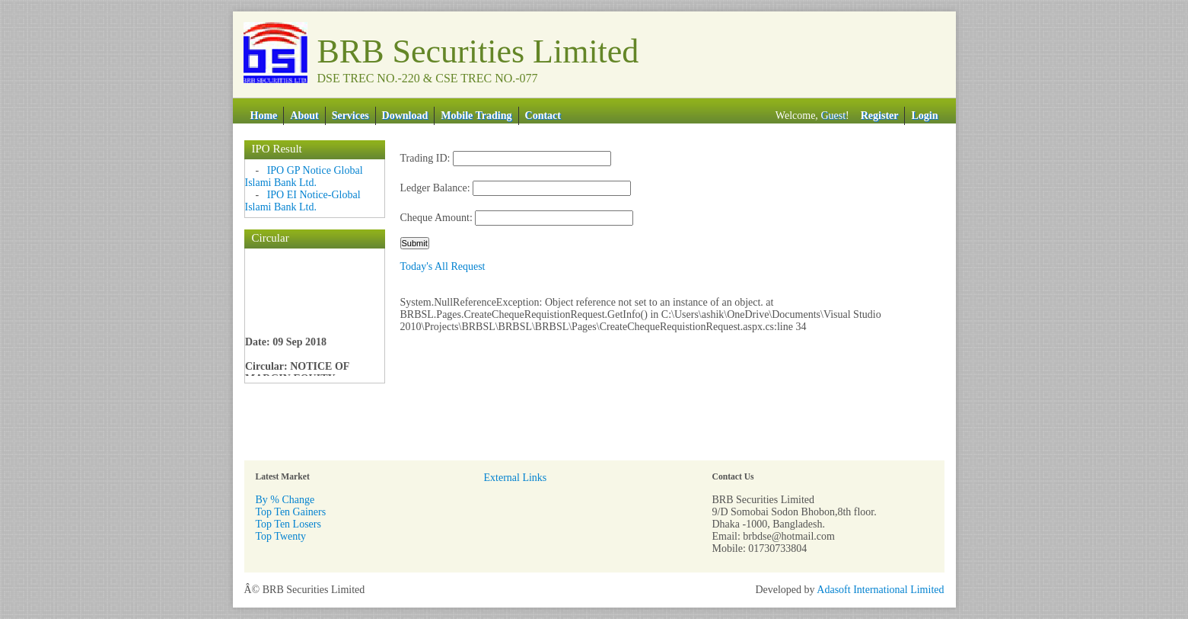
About (304, 115)
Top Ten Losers (288, 524)
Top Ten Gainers (291, 512)
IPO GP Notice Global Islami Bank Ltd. (304, 176)
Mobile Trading (476, 115)
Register (880, 115)
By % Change (285, 499)
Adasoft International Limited (880, 589)
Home (264, 115)
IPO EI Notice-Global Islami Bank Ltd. (303, 201)
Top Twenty (281, 536)
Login (924, 115)
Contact (543, 115)
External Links (515, 477)
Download (405, 115)
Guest (833, 115)
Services (350, 115)
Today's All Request (443, 266)
